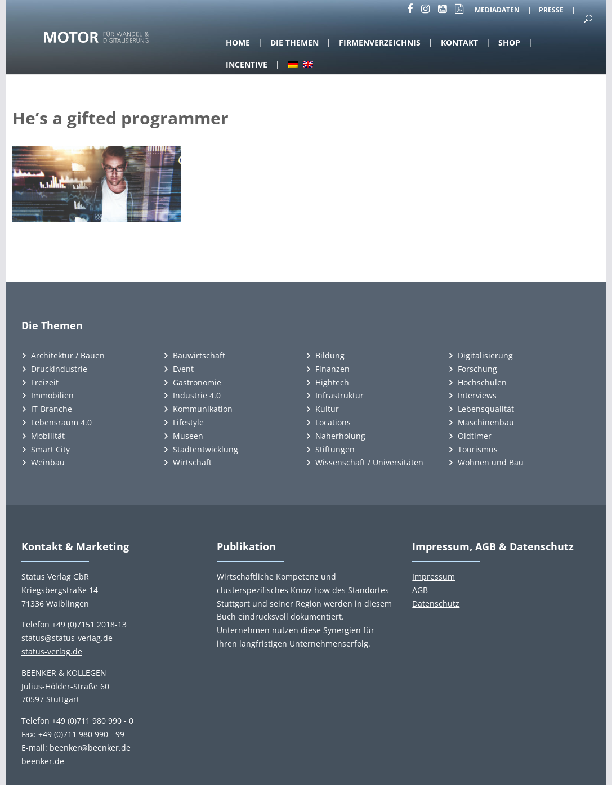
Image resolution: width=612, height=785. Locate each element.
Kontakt (459, 42)
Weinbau (48, 462)
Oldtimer (475, 435)
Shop (509, 42)
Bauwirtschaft (199, 355)
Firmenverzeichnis (380, 42)
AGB (420, 590)
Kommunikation (203, 408)
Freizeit (45, 382)
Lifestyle (188, 422)
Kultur (327, 408)
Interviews (477, 395)
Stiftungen (335, 449)
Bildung (330, 355)
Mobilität (48, 435)
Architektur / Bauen (68, 355)
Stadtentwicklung (205, 449)
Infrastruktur (339, 395)
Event (183, 369)
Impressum (433, 576)
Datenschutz (435, 603)
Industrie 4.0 (197, 395)
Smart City (50, 449)
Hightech (332, 382)
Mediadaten (497, 11)
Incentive (246, 64)
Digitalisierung (485, 355)
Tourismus (478, 449)
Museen (188, 435)
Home (238, 42)
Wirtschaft (192, 462)
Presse (551, 11)
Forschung (477, 369)
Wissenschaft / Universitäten (369, 462)
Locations (333, 422)
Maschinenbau (486, 422)
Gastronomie (197, 382)
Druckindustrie (59, 369)
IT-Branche (51, 408)
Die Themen (294, 42)
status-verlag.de (51, 651)
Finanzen (332, 369)
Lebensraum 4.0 (61, 422)
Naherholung (340, 435)
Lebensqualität (486, 408)
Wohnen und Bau (491, 462)
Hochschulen (482, 382)
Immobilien (52, 395)
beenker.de (42, 761)
